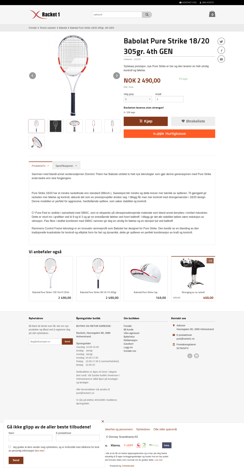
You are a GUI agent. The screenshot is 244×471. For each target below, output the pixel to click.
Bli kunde (129, 329)
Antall (158, 94)
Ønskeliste (193, 121)
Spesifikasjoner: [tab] (64, 166)
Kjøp (145, 121)
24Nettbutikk (128, 466)
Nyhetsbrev (143, 429)
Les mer (159, 460)
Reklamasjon (130, 340)
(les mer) (39, 450)
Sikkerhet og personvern (118, 429)
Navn (31, 436)
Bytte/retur (129, 336)
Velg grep (129, 94)
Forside (33, 27)
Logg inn (128, 347)
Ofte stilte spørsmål (165, 429)
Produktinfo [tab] (38, 166)
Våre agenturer (131, 333)
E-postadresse (78, 436)
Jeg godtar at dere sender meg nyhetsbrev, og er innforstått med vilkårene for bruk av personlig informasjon (54, 449)
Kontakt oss (130, 351)
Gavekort (128, 343)
